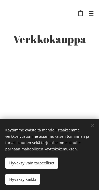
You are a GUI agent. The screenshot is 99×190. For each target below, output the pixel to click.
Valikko (91, 13)
